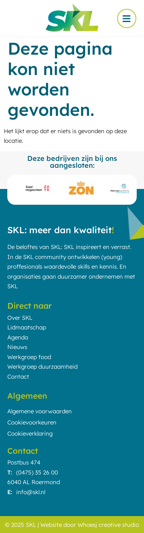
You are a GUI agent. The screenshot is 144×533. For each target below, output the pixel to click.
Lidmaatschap (26, 327)
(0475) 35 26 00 (37, 472)
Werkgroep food (29, 357)
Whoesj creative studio (108, 524)
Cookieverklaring (30, 433)
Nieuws (17, 347)
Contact (18, 376)
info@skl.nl (30, 492)
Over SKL (19, 317)
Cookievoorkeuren (31, 422)
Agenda (17, 337)
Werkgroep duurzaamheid (42, 366)
